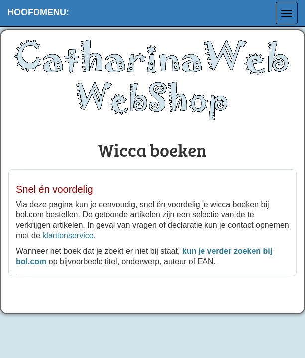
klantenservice (67, 235)
